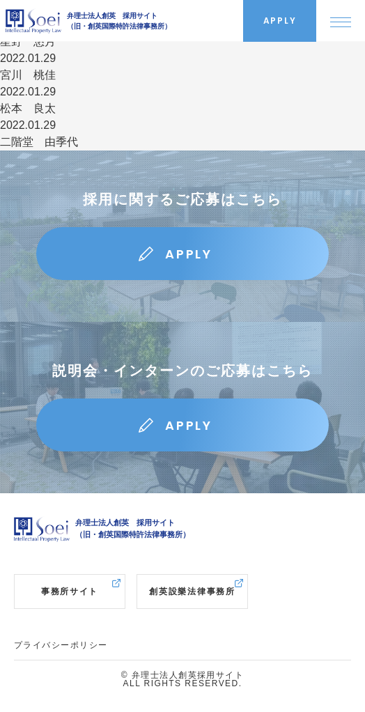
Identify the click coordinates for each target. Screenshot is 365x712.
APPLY (188, 254)
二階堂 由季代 (39, 142)
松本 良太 (28, 108)
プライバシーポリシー (60, 645)
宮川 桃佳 (28, 75)
